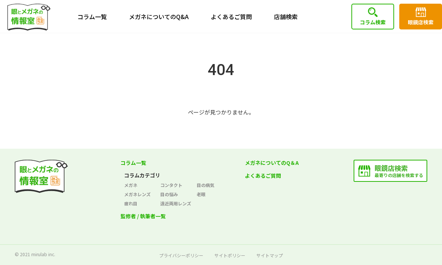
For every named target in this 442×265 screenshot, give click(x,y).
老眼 (201, 194)
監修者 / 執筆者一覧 (143, 216)
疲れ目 (130, 203)
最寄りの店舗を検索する (399, 170)
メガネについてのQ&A (159, 16)
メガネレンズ (137, 194)
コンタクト (171, 185)
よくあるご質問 (231, 16)
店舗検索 (286, 16)
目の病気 (205, 185)
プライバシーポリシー (181, 255)
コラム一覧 (92, 16)
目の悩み (169, 194)
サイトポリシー (229, 255)
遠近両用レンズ (175, 203)
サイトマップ (269, 255)
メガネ (130, 185)
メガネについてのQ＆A (272, 162)
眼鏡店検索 (421, 22)
